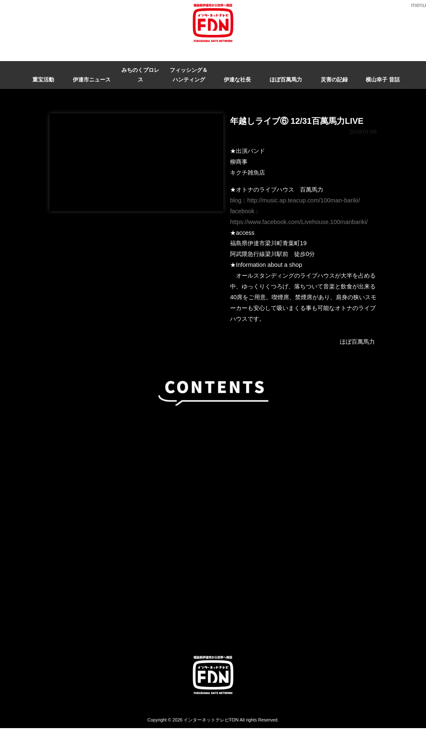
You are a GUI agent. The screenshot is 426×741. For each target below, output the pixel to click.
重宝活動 (43, 79)
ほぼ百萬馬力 (286, 79)
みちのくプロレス (140, 75)
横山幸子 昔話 (383, 79)
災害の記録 (334, 79)
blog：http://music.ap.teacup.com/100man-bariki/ (295, 200)
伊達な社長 (237, 79)
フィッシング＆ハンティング (189, 75)
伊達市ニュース (92, 79)
